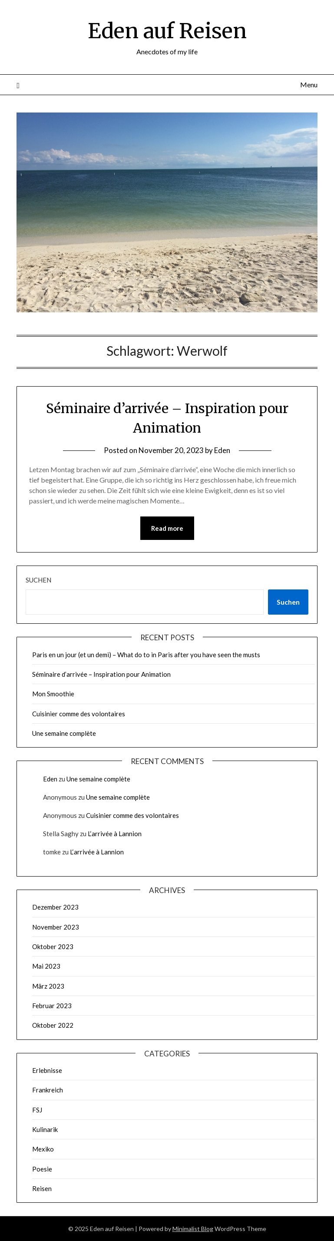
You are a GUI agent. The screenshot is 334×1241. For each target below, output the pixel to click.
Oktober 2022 (52, 1025)
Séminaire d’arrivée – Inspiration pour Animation (101, 674)
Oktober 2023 (52, 946)
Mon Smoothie (53, 694)
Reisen (42, 1188)
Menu (308, 84)
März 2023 (48, 986)
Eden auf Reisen (167, 31)
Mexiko (43, 1149)
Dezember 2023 (55, 907)
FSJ (37, 1110)
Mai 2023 (46, 966)
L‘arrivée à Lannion (115, 833)
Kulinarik (45, 1129)
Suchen (38, 580)
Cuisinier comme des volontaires (78, 714)
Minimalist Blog (192, 1228)
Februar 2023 (52, 1005)
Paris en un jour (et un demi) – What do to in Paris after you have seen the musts (146, 655)
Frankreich (47, 1090)
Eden (222, 450)
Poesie (42, 1169)
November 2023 (55, 927)
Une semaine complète (64, 733)
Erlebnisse (47, 1070)
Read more (167, 528)
